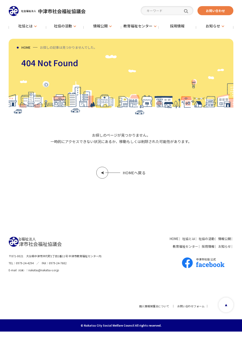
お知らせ (220, 249)
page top (224, 311)
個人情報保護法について (152, 311)
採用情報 (198, 249)
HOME (25, 47)
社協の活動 (197, 242)
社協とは (173, 242)
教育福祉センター (169, 249)
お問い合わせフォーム (189, 311)
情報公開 (220, 242)
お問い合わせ (215, 10)
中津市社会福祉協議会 (61, 11)
